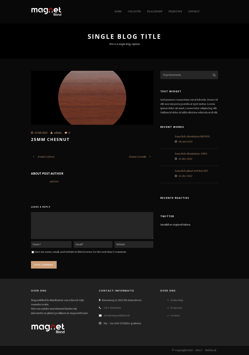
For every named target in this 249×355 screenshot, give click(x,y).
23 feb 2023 (41, 132)
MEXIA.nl (210, 350)
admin (58, 132)
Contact (193, 11)
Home (118, 11)
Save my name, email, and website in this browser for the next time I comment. (80, 251)
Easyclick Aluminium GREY (191, 153)
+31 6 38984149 (112, 307)
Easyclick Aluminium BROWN (192, 136)
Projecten (175, 11)
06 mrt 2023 (185, 141)
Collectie (134, 11)
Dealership (155, 11)
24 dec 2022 (185, 158)
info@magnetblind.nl (116, 315)
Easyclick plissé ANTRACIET (191, 170)
